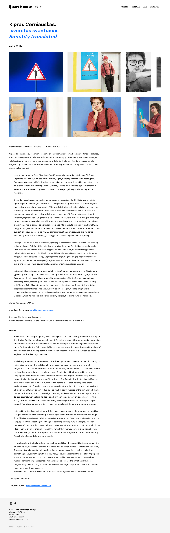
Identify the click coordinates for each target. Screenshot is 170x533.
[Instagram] (36, 6)
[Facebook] (40, 6)
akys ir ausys (22, 6)
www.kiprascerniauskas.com (42, 310)
